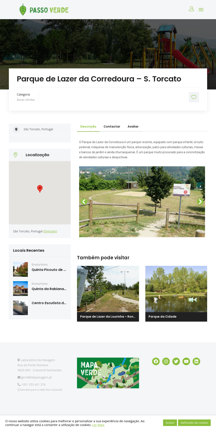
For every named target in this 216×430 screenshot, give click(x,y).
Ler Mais (98, 425)
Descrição (88, 126)
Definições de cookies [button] (194, 423)
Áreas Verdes (26, 100)
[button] (84, 201)
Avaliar (133, 126)
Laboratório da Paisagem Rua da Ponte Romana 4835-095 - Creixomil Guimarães (40, 365)
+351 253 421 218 (32, 384)
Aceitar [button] (170, 423)
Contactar (112, 126)
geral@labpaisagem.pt (35, 377)
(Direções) (50, 231)
